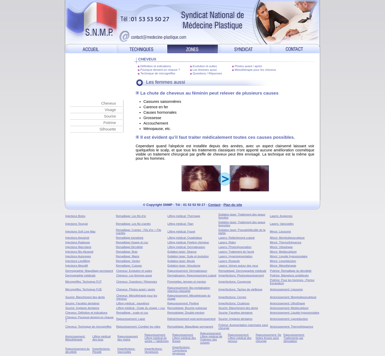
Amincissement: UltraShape (287, 303)
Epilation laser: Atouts (181, 260)
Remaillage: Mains (127, 256)
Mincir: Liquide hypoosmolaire (289, 256)
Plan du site (232, 205)
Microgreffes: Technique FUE (83, 289)
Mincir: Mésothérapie (283, 265)
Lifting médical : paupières (132, 303)
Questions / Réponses (207, 73)
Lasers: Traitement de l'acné (236, 251)
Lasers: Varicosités (282, 223)
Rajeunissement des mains (127, 338)
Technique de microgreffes (157, 73)
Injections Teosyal (76, 223)
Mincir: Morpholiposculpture (287, 237)
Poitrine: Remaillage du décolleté (290, 270)
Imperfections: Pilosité (101, 350)
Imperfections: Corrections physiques (181, 350)
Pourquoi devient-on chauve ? (160, 69)
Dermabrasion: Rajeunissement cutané (191, 275)
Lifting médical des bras (101, 338)
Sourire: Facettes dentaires (82, 303)
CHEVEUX (147, 59)
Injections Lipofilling (77, 260)
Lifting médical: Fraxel (181, 231)
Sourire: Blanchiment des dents (85, 297)
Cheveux (108, 103)
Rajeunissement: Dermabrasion (187, 270)
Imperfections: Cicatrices (234, 303)
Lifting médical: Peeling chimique (188, 242)
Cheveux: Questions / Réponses (136, 281)
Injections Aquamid (77, 237)
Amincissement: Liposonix (286, 289)
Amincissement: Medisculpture (289, 307)
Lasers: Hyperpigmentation (235, 256)
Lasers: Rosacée (229, 260)
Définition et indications (155, 66)
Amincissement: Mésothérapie (75, 338)
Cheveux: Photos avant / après (135, 289)
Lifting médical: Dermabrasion (186, 247)
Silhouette (107, 129)
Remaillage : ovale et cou (132, 312)
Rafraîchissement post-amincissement (191, 318)
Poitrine (109, 123)
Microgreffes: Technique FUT (83, 281)
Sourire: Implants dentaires (82, 307)
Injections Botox (75, 216)
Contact (214, 205)
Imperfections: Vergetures (153, 350)
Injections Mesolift (76, 265)
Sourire (110, 116)
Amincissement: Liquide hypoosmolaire (294, 312)
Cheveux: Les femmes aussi (134, 275)
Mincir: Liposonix (280, 231)
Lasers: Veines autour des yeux (238, 265)
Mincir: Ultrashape (281, 247)
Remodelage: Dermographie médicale (242, 270)
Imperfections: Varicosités (126, 350)
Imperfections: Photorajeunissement (241, 275)
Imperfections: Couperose (235, 281)
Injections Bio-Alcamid (79, 251)
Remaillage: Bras (127, 251)
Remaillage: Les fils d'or (131, 216)
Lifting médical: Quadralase (185, 237)
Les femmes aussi (205, 69)
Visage (110, 110)
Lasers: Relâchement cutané (237, 237)
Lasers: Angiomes (281, 216)
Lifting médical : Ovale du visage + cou (140, 307)
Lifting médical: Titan (180, 223)
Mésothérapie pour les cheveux (255, 69)
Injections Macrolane (78, 247)
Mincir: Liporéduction (283, 260)
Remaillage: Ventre (128, 260)
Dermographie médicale (80, 275)
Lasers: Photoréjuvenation (235, 247)
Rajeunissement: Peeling (183, 303)
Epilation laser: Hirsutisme (184, 265)
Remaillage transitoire (129, 237)
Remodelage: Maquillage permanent (190, 326)
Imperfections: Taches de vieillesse (241, 289)
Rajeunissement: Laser (131, 318)
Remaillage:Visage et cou (132, 242)
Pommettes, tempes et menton (186, 281)
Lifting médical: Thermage (184, 216)
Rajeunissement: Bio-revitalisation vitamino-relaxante (188, 289)
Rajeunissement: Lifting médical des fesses (184, 338)
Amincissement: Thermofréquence (291, 326)
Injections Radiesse (77, 242)
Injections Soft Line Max (80, 231)
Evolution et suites (205, 66)
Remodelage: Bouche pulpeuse (187, 307)
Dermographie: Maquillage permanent (89, 270)
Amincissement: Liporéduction (289, 318)
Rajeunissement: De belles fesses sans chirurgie (268, 338)
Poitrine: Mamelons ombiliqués (289, 275)
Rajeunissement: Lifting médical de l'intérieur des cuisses (211, 338)
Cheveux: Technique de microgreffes (88, 326)
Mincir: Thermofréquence (285, 242)
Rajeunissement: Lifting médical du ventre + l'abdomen (156, 338)
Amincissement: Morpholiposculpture (293, 297)
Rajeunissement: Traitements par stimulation (294, 338)
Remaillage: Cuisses (129, 265)
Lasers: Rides (227, 242)
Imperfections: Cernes (232, 297)
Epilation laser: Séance (182, 251)
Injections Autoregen (78, 256)
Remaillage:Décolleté (129, 247)
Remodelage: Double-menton (186, 312)
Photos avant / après (248, 66)
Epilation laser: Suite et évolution (188, 256)
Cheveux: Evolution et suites (134, 270)
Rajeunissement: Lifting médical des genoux (239, 338)
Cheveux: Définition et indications (86, 312)
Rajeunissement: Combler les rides (138, 326)
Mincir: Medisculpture (283, 251)
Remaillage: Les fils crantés (133, 223)
